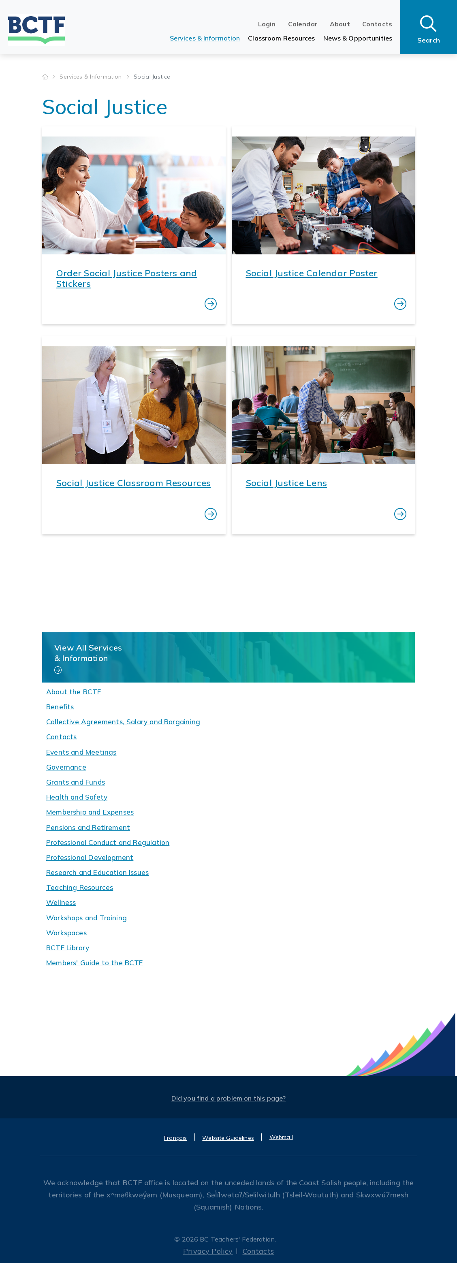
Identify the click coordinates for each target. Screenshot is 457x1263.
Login (267, 24)
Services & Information (205, 38)
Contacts (377, 24)
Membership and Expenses (90, 812)
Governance (66, 767)
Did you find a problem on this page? (228, 1098)
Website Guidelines (228, 1137)
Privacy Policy (208, 1251)
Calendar (303, 24)
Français (175, 1137)
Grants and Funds (75, 782)
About (340, 24)
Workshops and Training (86, 917)
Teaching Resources (79, 887)
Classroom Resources (281, 38)
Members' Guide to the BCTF (94, 962)
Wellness (61, 902)
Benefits (60, 706)
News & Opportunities (357, 38)
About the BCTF (73, 691)
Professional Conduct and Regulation (107, 842)
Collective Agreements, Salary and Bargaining (123, 721)
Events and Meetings (81, 752)
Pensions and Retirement (88, 827)
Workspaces (66, 932)
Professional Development (89, 857)
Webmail (281, 1137)
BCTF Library (67, 947)
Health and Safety (76, 797)
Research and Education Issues (97, 872)
